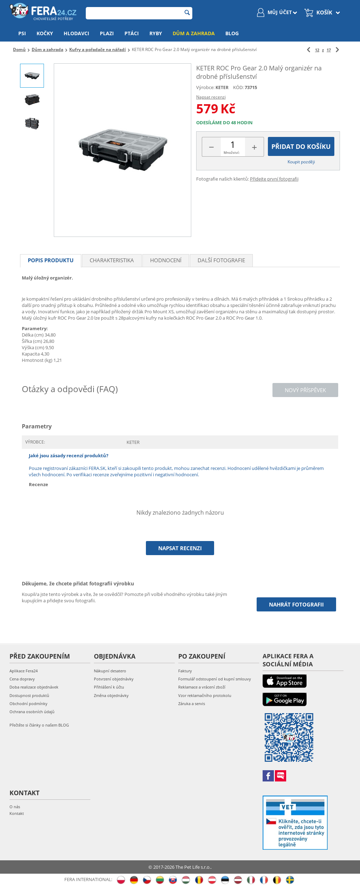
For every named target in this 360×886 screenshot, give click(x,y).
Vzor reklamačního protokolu (204, 695)
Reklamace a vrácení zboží (201, 687)
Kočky (45, 33)
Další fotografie (221, 260)
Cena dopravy (22, 678)
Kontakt (16, 813)
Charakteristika (112, 260)
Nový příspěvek (305, 390)
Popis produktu (50, 260)
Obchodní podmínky (28, 703)
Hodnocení (165, 260)
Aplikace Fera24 (23, 670)
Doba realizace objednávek (33, 687)
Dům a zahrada (194, 33)
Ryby (155, 33)
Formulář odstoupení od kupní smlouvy (214, 678)
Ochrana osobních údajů (31, 711)
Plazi (107, 33)
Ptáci (131, 33)
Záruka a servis (191, 703)
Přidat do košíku (301, 146)
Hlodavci (76, 33)
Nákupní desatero (110, 670)
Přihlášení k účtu (109, 687)
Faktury (185, 670)
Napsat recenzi (211, 97)
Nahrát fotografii (296, 604)
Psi (22, 33)
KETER (222, 87)
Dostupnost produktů (29, 695)
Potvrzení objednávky (114, 678)
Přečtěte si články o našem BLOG (39, 725)
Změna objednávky (111, 695)
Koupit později (301, 162)
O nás (14, 806)
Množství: (232, 152)
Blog (232, 33)
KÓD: (238, 87)
